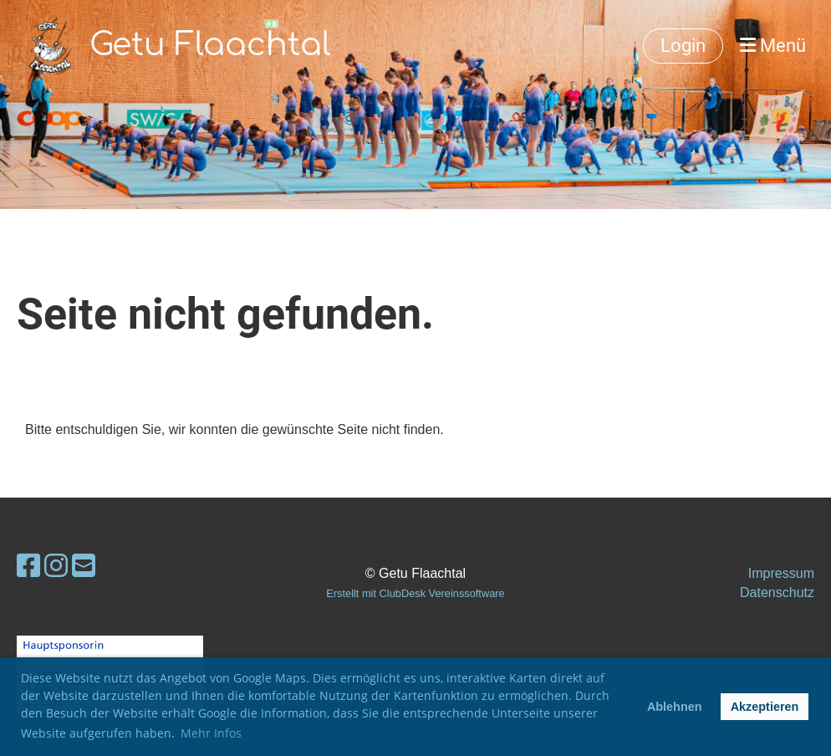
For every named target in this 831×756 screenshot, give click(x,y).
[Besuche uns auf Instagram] (56, 566)
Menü (773, 45)
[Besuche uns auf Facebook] (28, 566)
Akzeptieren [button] (765, 706)
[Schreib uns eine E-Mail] (83, 566)
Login (683, 45)
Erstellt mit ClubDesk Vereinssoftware (415, 593)
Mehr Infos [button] (211, 733)
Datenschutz (777, 592)
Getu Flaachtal (210, 45)
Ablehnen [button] (674, 706)
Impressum (781, 573)
